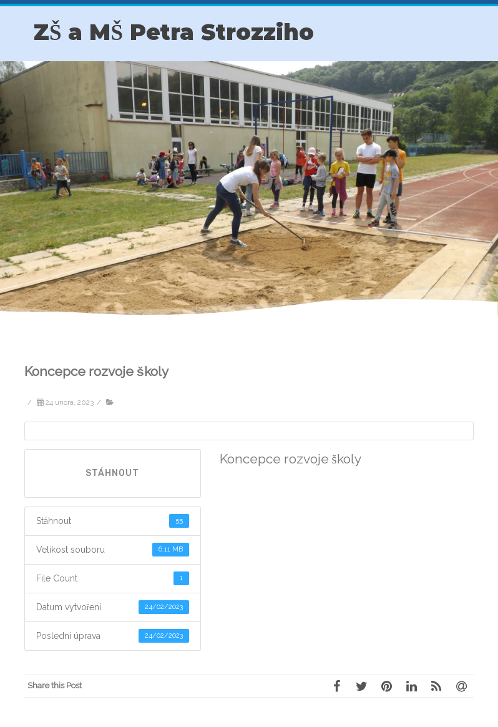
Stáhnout (112, 473)
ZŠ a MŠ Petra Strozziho (174, 32)
